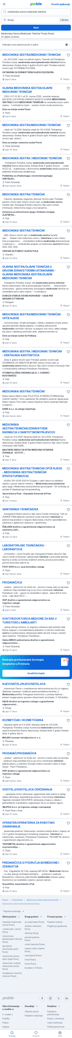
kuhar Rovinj (30, 963)
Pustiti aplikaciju (60, 4)
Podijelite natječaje (34, 1015)
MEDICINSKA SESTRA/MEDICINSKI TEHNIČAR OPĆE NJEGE (31, 316)
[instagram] (50, 998)
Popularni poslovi (54, 922)
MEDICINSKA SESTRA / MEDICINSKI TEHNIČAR (32, 158)
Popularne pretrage (14, 911)
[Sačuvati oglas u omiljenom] (68, 55)
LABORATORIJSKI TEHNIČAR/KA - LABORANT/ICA (24, 547)
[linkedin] (67, 998)
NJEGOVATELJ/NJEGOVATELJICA (24, 683)
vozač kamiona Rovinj (35, 944)
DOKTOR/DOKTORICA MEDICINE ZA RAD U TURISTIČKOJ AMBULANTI (29, 620)
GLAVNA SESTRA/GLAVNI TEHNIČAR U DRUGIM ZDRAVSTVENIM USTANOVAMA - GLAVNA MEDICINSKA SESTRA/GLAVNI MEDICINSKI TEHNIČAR (29, 272)
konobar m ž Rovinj (33, 968)
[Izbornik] (4, 4)
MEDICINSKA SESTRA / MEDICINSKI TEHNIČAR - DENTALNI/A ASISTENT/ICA (32, 353)
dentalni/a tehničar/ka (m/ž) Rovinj (10, 949)
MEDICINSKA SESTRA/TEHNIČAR (23, 194)
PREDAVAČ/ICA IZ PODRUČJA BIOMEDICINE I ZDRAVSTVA (30, 864)
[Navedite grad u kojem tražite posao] (36, 20)
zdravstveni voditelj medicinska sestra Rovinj (11, 966)
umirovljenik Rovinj (33, 955)
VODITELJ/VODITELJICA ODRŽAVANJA (27, 789)
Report (65, 79)
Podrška (6, 1018)
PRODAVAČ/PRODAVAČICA (19, 753)
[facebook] (42, 998)
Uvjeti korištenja (54, 1022)
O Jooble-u (7, 1014)
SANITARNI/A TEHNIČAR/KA (20, 509)
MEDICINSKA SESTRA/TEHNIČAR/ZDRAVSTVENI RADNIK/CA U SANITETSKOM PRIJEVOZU (28, 428)
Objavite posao (32, 1011)
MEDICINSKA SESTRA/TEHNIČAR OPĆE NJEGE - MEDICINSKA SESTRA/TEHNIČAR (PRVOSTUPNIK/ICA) (32, 472)
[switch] (67, 44)
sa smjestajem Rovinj (34, 922)
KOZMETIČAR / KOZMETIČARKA (22, 720)
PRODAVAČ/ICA (12, 582)
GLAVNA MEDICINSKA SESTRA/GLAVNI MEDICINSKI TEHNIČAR (27, 89)
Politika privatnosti (55, 1027)
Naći (36, 27)
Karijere (5, 1027)
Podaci (5, 1022)
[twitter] (58, 998)
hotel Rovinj (30, 959)
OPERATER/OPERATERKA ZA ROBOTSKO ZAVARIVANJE (28, 824)
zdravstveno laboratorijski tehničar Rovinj (12, 939)
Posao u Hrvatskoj (55, 1018)
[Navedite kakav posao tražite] (36, 11)
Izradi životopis (36, 673)
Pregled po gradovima (57, 926)
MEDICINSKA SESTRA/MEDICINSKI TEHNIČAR (31, 54)
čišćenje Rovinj (32, 933)
